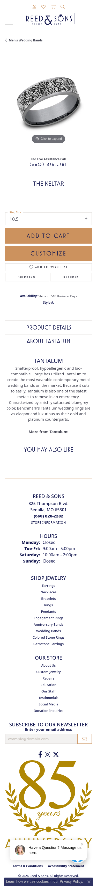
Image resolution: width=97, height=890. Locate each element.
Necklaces (48, 592)
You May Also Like (48, 449)
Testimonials (48, 697)
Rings (48, 605)
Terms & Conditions (28, 866)
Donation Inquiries (48, 710)
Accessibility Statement (66, 866)
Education (48, 684)
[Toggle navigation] (9, 23)
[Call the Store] (48, 516)
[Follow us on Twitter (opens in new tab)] (56, 755)
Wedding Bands (48, 631)
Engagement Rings (48, 618)
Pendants (48, 611)
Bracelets (48, 598)
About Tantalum (48, 341)
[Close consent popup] (89, 881)
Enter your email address (48, 729)
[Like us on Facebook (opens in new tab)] (40, 755)
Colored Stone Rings (48, 637)
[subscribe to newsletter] (84, 739)
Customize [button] (48, 253)
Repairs (49, 678)
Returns (71, 277)
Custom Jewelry (48, 671)
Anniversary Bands (48, 624)
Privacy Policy (71, 881)
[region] (48, 101)
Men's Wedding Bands (26, 40)
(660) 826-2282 (48, 164)
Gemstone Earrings (48, 643)
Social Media (48, 704)
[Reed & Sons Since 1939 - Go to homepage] (48, 15)
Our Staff (48, 691)
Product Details (48, 327)
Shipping (27, 277)
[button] (34, 7)
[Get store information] (48, 522)
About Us (48, 665)
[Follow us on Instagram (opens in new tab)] (47, 755)
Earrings (48, 585)
